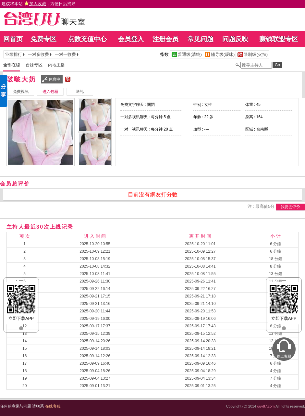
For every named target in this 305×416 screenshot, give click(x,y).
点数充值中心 (87, 39)
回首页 (13, 39)
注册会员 (165, 39)
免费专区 (43, 39)
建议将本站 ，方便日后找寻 (39, 3)
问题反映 (235, 39)
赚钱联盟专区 (278, 39)
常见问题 (201, 39)
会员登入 (131, 39)
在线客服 (53, 406)
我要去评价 (290, 207)
